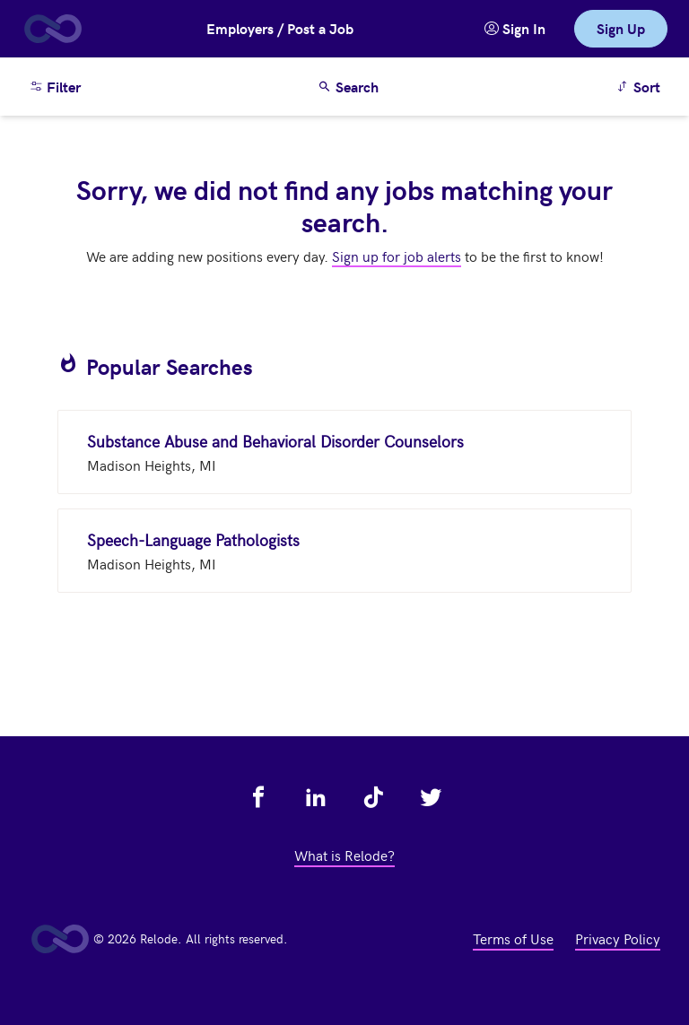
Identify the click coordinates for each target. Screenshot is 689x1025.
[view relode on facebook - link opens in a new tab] (258, 797)
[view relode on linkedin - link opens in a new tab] (316, 797)
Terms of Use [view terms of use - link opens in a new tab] (513, 938)
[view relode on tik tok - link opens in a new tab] (373, 797)
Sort (641, 85)
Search (348, 86)
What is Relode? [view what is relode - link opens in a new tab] (344, 854)
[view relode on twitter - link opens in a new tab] (431, 797)
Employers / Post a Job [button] (279, 28)
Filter (55, 86)
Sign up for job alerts (396, 255)
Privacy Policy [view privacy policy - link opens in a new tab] (617, 938)
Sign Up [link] (621, 28)
